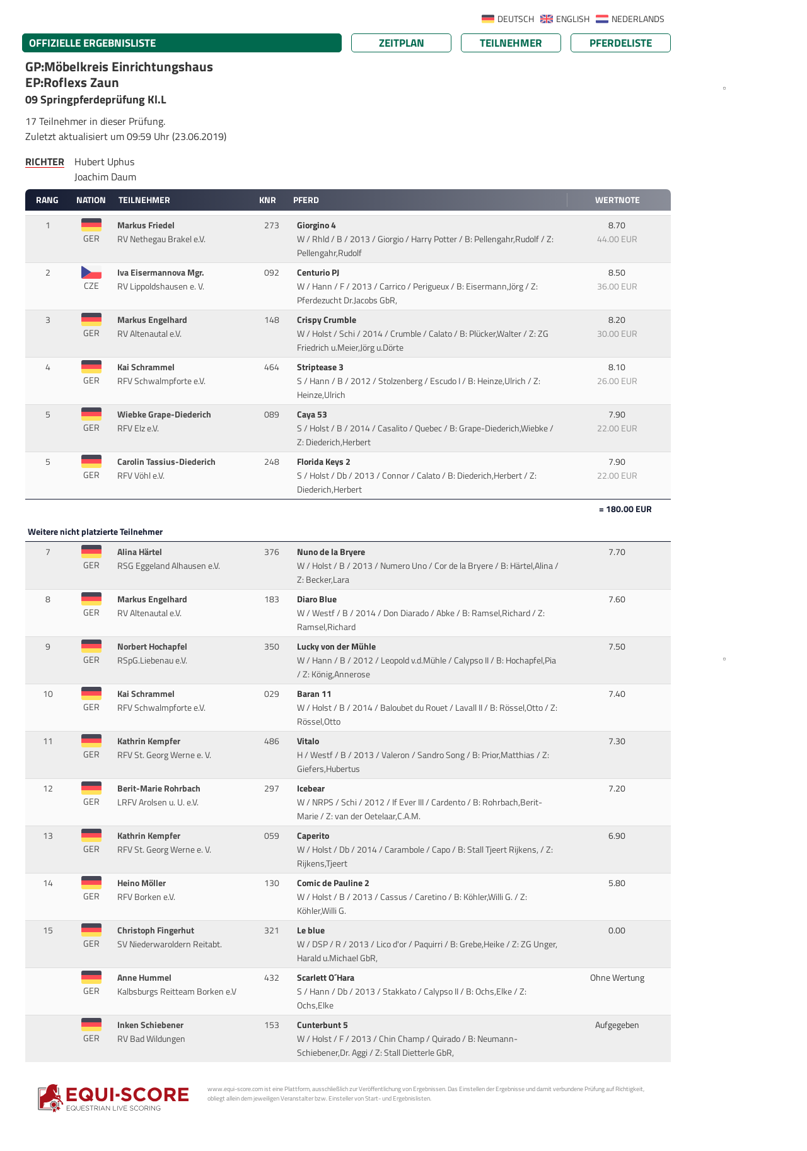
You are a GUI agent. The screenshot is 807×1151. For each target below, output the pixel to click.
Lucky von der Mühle (337, 646)
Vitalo (309, 741)
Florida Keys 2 (324, 462)
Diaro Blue (318, 599)
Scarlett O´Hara (326, 977)
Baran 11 (315, 694)
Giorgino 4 (317, 225)
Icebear (312, 788)
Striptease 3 (321, 367)
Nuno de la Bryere (332, 552)
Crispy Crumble (327, 320)
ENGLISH (572, 19)
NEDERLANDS (638, 19)
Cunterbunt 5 (323, 1025)
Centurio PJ (319, 272)
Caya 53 (313, 414)
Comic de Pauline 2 (334, 883)
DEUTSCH (515, 19)
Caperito (314, 836)
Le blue (312, 930)
